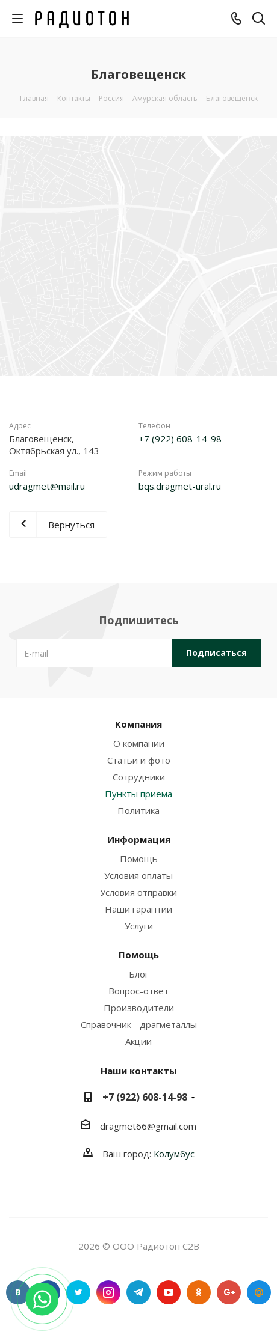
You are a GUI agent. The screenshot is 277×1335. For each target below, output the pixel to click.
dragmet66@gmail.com (148, 1126)
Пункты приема (138, 794)
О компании (138, 743)
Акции (138, 1041)
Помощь (139, 859)
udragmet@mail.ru (47, 486)
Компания (138, 724)
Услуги (139, 926)
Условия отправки (138, 892)
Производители (139, 1008)
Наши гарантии (138, 909)
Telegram (138, 1292)
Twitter (78, 1292)
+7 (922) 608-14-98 (180, 439)
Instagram (108, 1292)
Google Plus (229, 1292)
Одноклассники (199, 1292)
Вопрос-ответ (138, 991)
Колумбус (174, 1154)
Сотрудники (139, 777)
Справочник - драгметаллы (139, 1024)
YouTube (169, 1292)
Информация (138, 839)
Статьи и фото (138, 760)
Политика (138, 810)
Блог (139, 974)
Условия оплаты (138, 875)
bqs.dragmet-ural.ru (179, 486)
